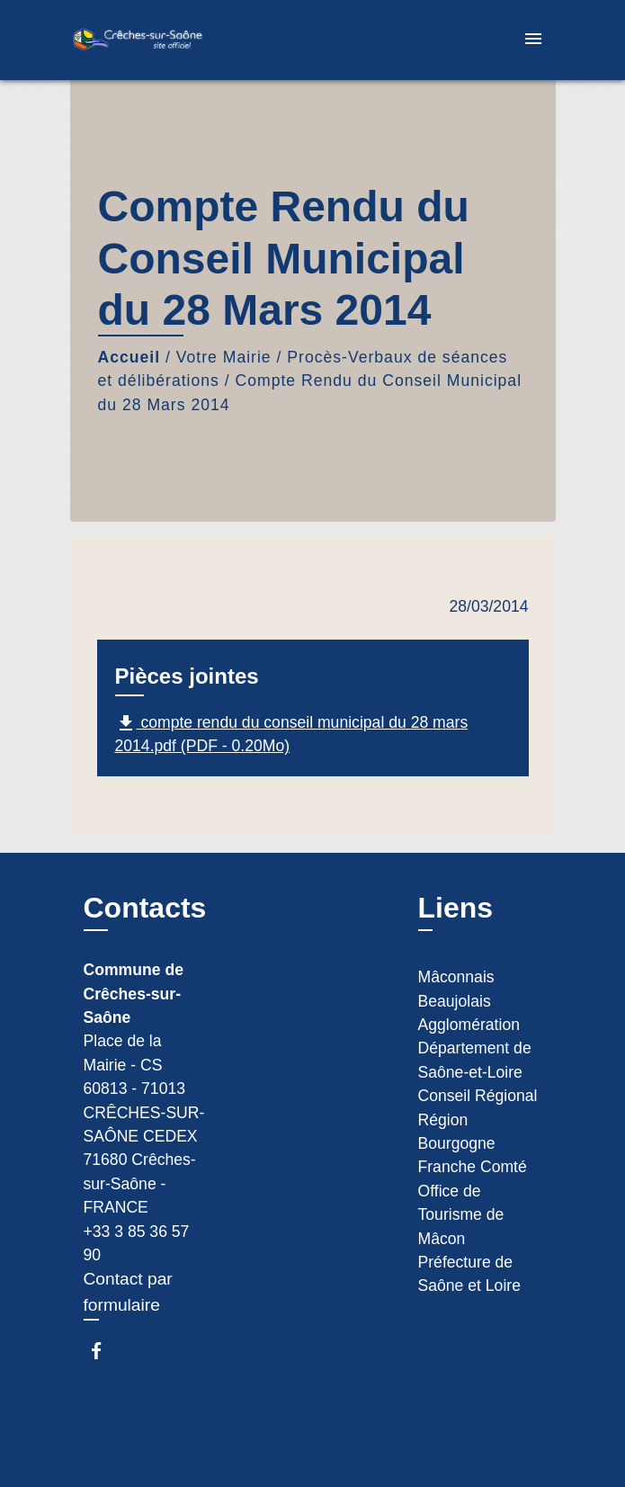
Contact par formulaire (128, 1291)
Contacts (145, 907)
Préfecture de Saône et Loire (469, 1273)
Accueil (129, 357)
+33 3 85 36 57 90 (137, 1243)
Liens (456, 907)
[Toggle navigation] (533, 40)
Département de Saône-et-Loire (474, 1059)
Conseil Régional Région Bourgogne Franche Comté (478, 1131)
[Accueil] (137, 40)
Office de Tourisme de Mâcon (461, 1215)
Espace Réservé (140, 1437)
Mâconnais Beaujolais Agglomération (469, 1001)
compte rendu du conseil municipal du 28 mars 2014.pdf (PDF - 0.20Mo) (292, 733)
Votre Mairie (224, 357)
